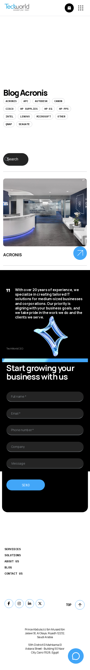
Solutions (13, 555)
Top (75, 605)
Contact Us (14, 573)
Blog (8, 567)
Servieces (13, 549)
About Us (12, 561)
